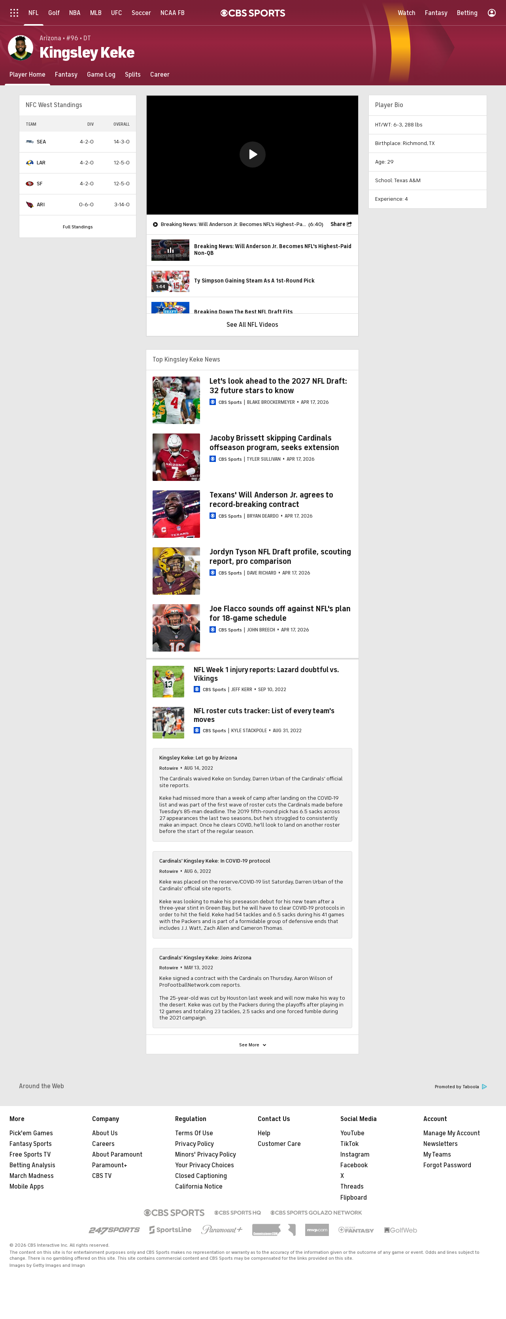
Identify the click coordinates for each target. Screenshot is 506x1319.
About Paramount (117, 1155)
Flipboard (353, 1198)
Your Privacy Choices (204, 1165)
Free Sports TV (30, 1155)
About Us (105, 1133)
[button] (253, 154)
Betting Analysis (32, 1165)
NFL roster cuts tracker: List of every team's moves (264, 715)
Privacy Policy (194, 1144)
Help (264, 1133)
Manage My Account (451, 1133)
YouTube (352, 1133)
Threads (352, 1187)
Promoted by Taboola (461, 1086)
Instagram (355, 1155)
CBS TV (102, 1176)
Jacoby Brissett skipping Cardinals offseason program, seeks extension (274, 442)
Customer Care (279, 1144)
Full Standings (78, 227)
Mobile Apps (26, 1187)
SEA (41, 141)
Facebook (354, 1165)
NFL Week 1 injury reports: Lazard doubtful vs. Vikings (266, 674)
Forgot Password (447, 1165)
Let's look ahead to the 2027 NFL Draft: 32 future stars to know (278, 386)
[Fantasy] (66, 74)
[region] (252, 155)
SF (39, 183)
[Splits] (132, 74)
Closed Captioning (201, 1176)
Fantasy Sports (30, 1144)
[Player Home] (27, 74)
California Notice (199, 1187)
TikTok (349, 1144)
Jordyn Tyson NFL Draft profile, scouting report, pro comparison (280, 556)
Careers (103, 1144)
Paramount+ (109, 1165)
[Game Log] (101, 74)
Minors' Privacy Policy (205, 1155)
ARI (41, 204)
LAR (41, 162)
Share (338, 224)
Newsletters (440, 1144)
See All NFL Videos (252, 325)
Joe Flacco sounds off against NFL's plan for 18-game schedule (280, 613)
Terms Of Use (194, 1133)
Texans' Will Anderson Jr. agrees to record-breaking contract (271, 499)
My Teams (437, 1155)
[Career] (159, 74)
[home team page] (30, 142)
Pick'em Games (31, 1133)
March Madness (31, 1176)
